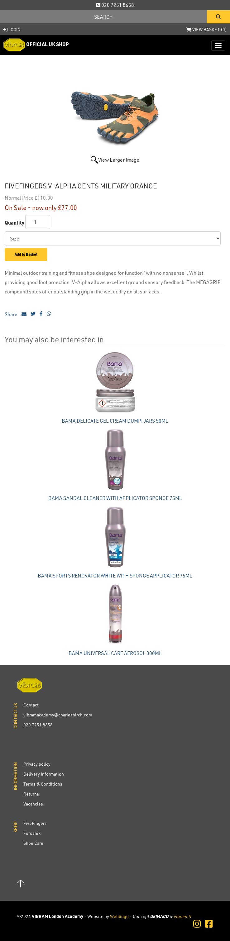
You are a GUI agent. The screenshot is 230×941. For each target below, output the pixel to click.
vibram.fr (183, 916)
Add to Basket (26, 254)
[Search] (103, 16)
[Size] (113, 238)
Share (15, 314)
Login (12, 29)
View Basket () (206, 29)
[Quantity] (37, 222)
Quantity (14, 222)
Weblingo (119, 916)
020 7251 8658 (115, 5)
